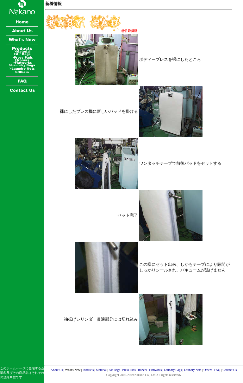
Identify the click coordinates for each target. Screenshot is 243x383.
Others (207, 370)
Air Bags (114, 370)
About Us (57, 370)
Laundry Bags (173, 370)
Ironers (142, 370)
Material (101, 370)
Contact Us (229, 370)
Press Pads (129, 370)
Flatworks (155, 370)
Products (88, 370)
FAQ (217, 370)
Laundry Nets (193, 370)
